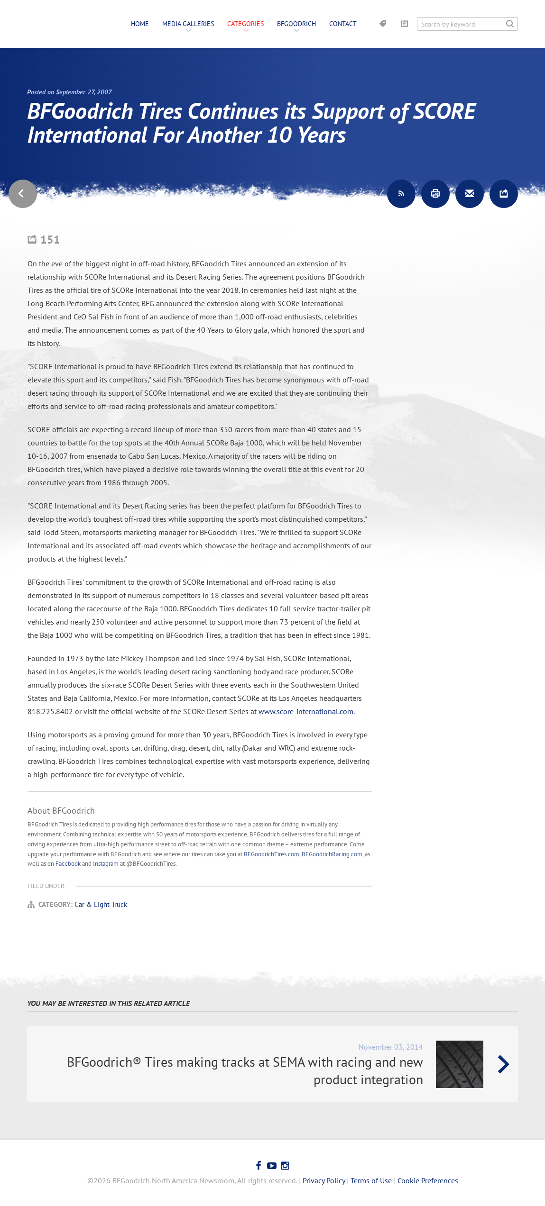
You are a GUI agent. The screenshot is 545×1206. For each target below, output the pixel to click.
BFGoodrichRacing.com (332, 854)
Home (140, 23)
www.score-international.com (306, 711)
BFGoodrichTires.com (271, 854)
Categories (245, 23)
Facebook (68, 864)
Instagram (106, 864)
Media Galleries (188, 23)
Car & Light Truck (100, 904)
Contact (343, 23)
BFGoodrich (296, 23)
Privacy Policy (324, 1180)
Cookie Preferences (427, 1180)
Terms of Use (371, 1180)
